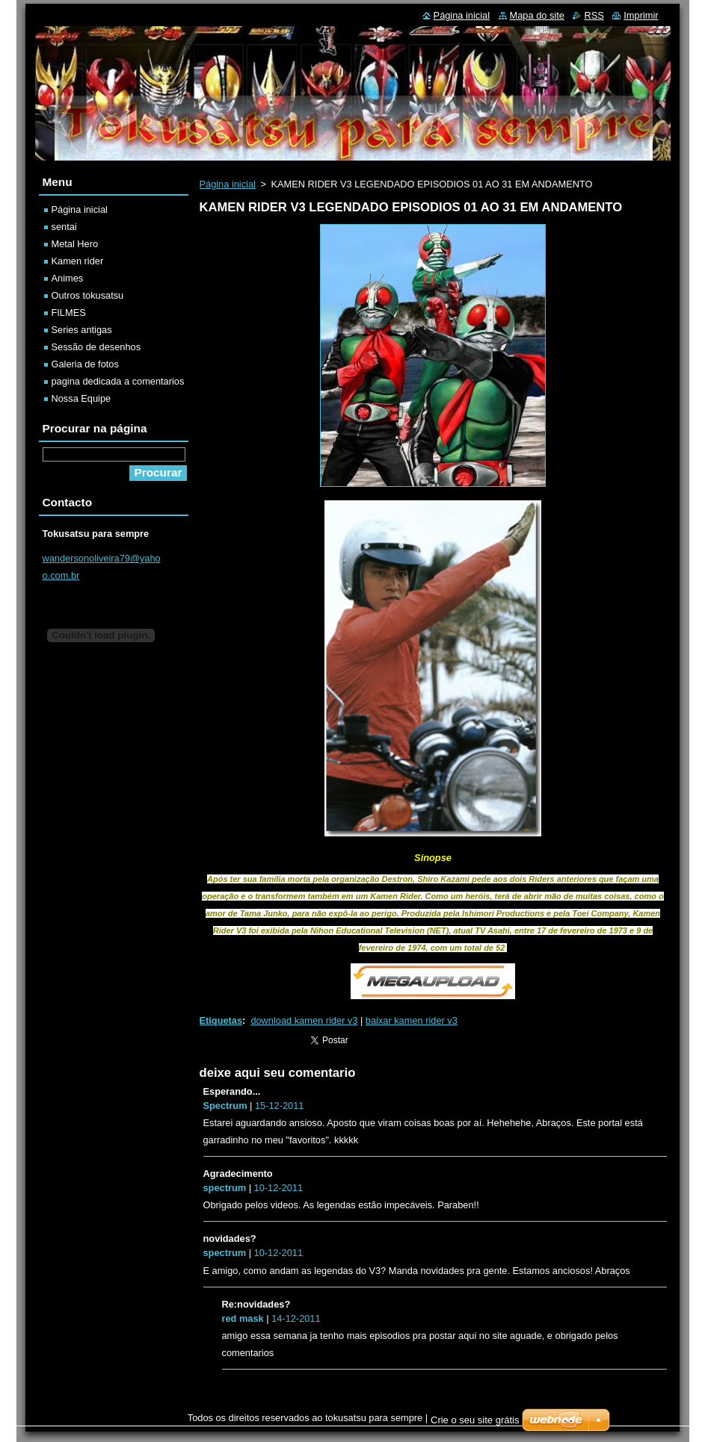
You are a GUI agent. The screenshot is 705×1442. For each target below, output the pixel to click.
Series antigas (82, 329)
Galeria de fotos (85, 364)
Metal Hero (75, 243)
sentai (64, 226)
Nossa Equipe (81, 398)
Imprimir (641, 15)
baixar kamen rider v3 (412, 1020)
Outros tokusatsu (88, 295)
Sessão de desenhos (96, 346)
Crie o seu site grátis (475, 1420)
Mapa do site (537, 15)
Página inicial (228, 184)
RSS (593, 15)
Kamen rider (78, 261)
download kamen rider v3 (303, 1020)
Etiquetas (221, 1020)
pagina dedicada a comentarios (118, 381)
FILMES (69, 312)
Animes (68, 278)
